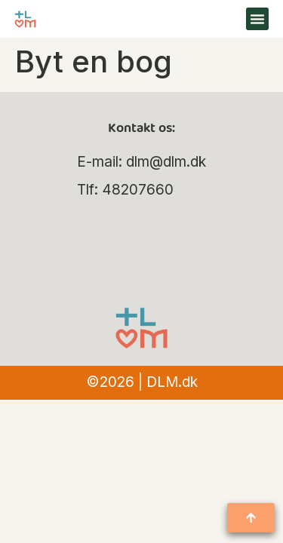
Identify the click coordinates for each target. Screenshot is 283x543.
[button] (257, 19)
